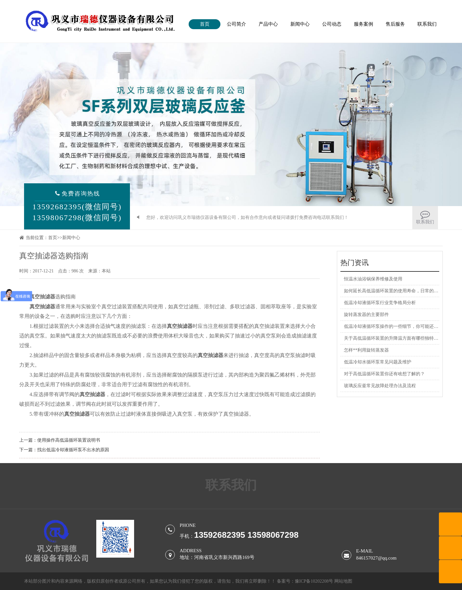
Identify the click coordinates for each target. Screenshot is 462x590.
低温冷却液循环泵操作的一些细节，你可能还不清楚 (395, 326)
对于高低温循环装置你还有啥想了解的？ (384, 373)
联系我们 (427, 24)
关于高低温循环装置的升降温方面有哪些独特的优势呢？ (400, 338)
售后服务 (395, 24)
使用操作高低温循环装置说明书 (68, 440)
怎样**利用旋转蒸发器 (366, 350)
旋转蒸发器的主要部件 (366, 314)
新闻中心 (300, 24)
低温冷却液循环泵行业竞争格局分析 (380, 302)
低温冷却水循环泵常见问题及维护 (377, 362)
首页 (205, 24)
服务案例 (363, 24)
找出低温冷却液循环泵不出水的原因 (73, 449)
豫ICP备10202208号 (314, 581)
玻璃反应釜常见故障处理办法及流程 (380, 385)
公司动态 (331, 24)
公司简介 (236, 24)
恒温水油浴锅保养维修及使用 (373, 279)
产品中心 (268, 24)
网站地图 (343, 581)
